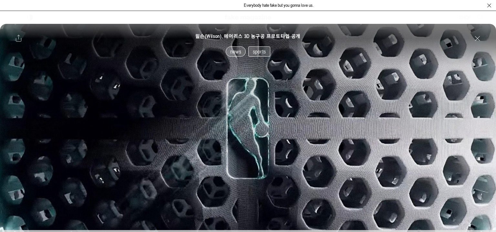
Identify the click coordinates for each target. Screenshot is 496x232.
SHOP (465, 17)
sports (259, 51)
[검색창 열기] (480, 17)
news (235, 51)
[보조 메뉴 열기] (17, 17)
